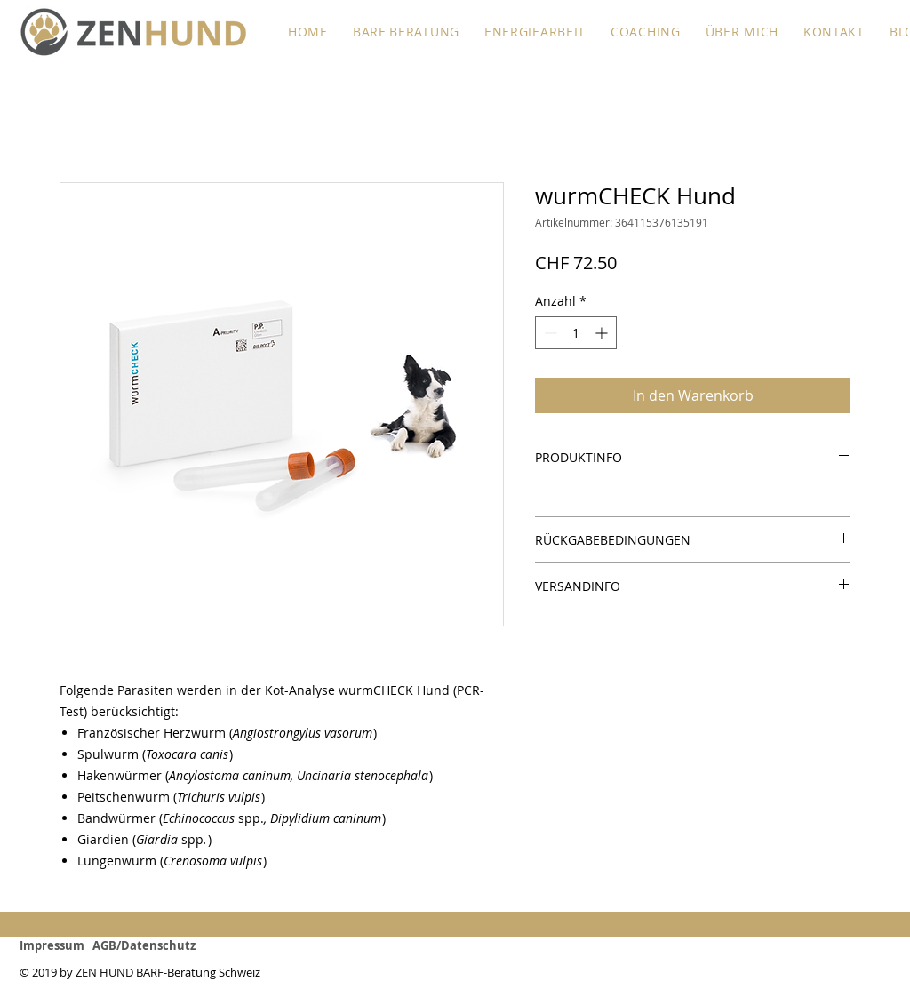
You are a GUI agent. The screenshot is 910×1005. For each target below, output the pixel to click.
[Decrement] (549, 332)
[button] (406, 31)
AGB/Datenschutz (144, 945)
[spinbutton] (576, 332)
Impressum (56, 945)
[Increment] (603, 332)
